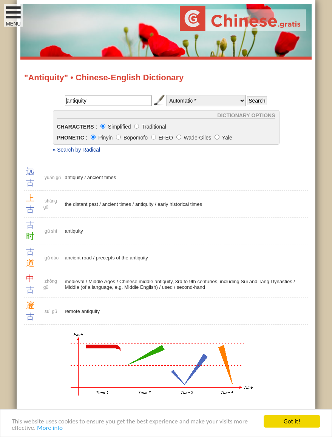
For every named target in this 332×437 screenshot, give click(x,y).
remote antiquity (82, 311)
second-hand (191, 287)
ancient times (101, 177)
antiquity (74, 177)
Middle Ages (101, 281)
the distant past (81, 204)
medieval (74, 281)
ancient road (78, 258)
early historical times (180, 204)
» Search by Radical (76, 150)
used (167, 287)
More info (50, 428)
